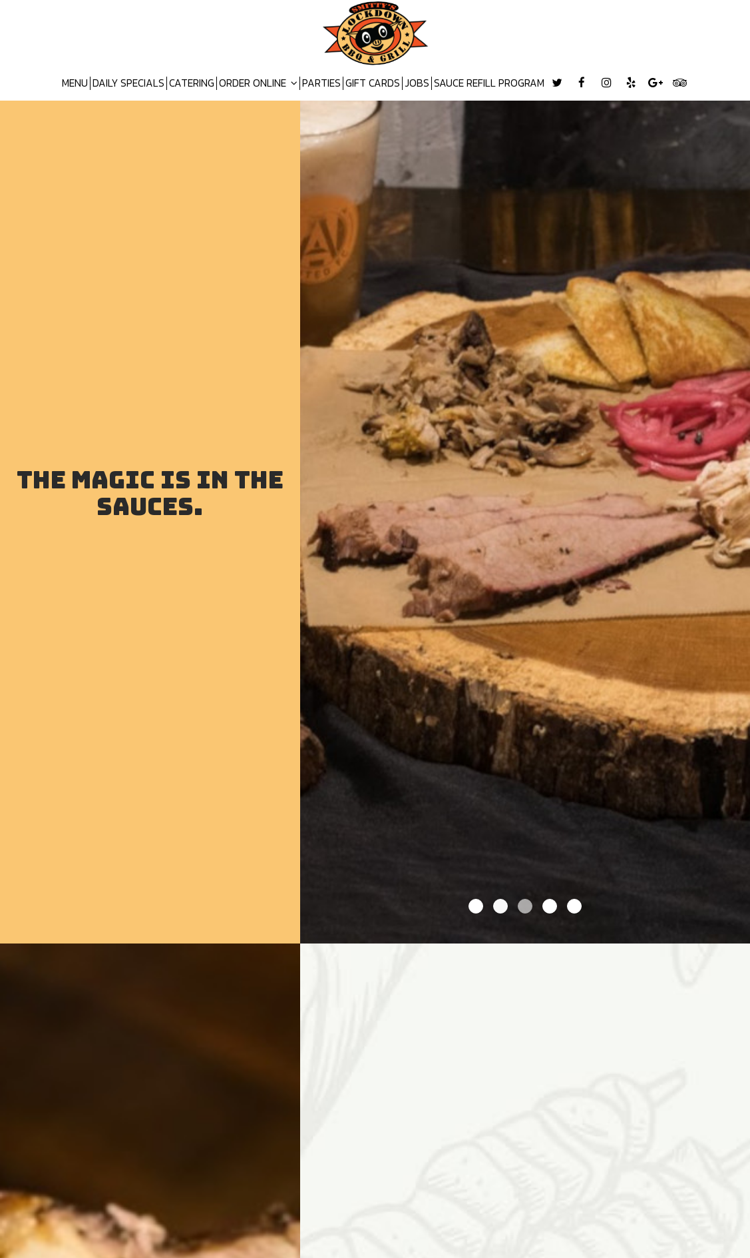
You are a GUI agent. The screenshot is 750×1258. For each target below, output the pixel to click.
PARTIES (321, 83)
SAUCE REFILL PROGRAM (489, 83)
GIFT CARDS (372, 83)
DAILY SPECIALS (128, 83)
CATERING (191, 83)
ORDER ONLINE (258, 83)
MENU (75, 83)
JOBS (417, 83)
